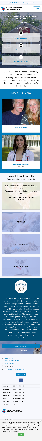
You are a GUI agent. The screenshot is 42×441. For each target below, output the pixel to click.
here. (18, 431)
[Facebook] (21, 380)
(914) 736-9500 (21, 28)
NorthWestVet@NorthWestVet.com (15, 369)
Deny (21, 438)
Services (5, 416)
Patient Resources (8, 419)
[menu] (37, 8)
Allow (21, 434)
